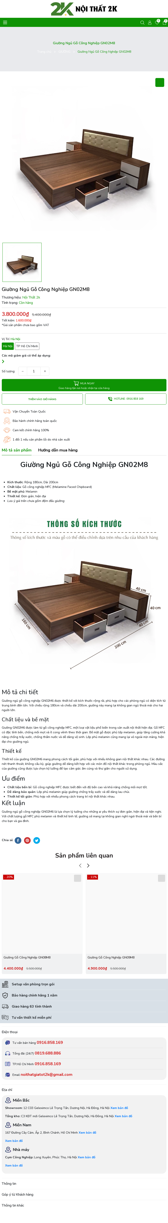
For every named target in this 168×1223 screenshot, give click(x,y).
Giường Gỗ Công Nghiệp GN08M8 (27, 957)
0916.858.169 (50, 1042)
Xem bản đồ (119, 1108)
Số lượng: (8, 371)
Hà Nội (7, 346)
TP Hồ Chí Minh (27, 346)
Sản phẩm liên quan (84, 855)
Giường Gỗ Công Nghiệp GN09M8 (111, 957)
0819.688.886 (48, 1053)
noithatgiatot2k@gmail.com (46, 1074)
